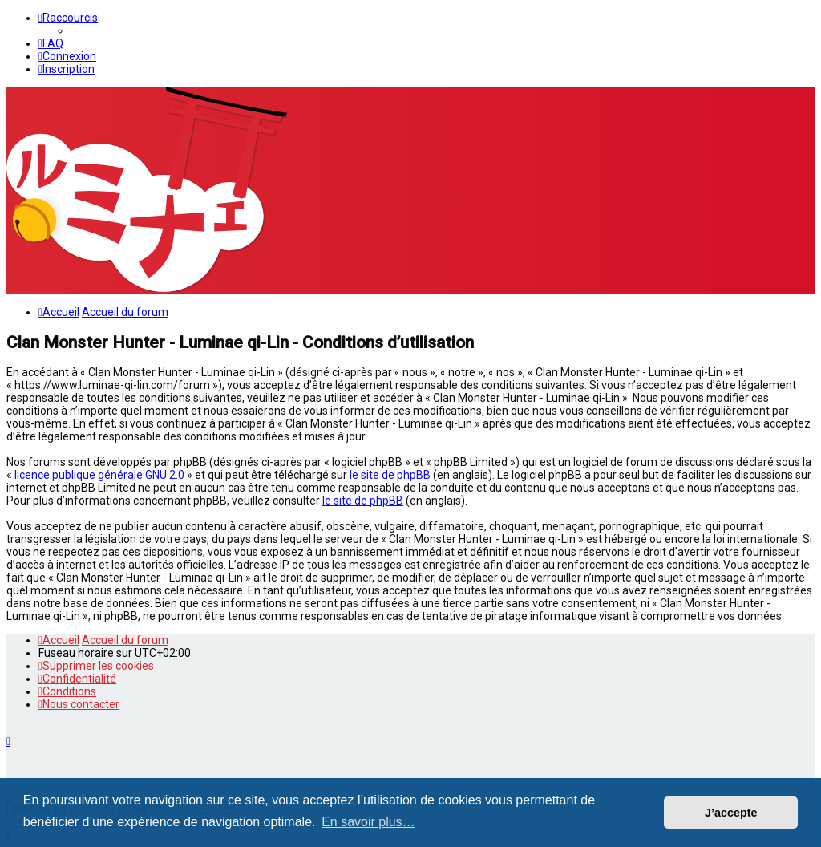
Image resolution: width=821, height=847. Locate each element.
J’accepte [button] (731, 812)
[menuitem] (50, 43)
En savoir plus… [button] (368, 822)
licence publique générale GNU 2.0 (99, 474)
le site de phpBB (390, 474)
